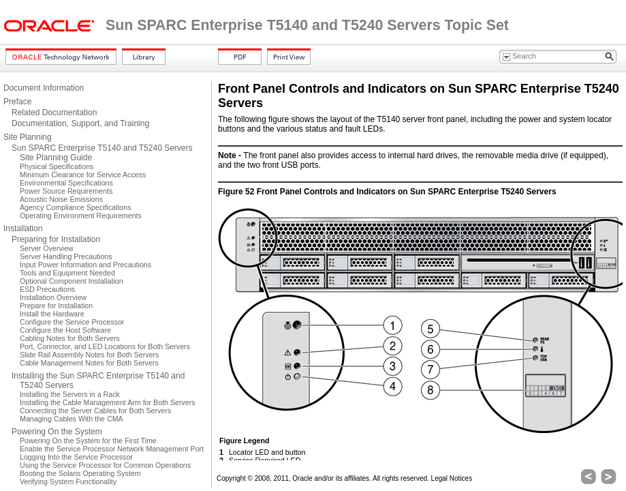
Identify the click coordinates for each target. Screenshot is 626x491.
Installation (22, 228)
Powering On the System (57, 431)
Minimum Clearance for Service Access (83, 174)
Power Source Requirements (66, 191)
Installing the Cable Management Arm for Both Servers (107, 402)
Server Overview (47, 248)
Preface (17, 101)
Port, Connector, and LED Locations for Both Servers (105, 346)
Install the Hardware (52, 314)
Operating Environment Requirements (81, 215)
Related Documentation (54, 112)
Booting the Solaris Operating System (80, 473)
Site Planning (27, 137)
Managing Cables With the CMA (71, 419)
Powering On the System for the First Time (88, 440)
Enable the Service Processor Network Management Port (112, 449)
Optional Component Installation (71, 281)
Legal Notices (452, 478)
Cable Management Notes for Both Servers (89, 363)
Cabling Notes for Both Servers (70, 338)
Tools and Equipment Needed (67, 273)
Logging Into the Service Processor (76, 457)
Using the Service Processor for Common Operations (105, 465)
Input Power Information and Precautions (85, 265)
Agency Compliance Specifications (75, 207)
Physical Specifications (56, 166)
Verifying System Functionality (68, 481)
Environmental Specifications (66, 183)
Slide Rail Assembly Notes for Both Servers (89, 355)
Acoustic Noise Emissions (61, 199)
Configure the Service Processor (72, 322)
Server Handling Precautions (66, 256)
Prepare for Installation (56, 305)
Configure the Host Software (65, 330)
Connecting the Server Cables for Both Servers (95, 410)
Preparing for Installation (56, 239)
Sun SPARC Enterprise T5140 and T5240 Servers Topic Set (307, 25)
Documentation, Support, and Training (80, 123)
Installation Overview (53, 297)
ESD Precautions (47, 289)
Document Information (43, 88)
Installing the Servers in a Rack (70, 394)
